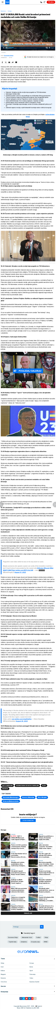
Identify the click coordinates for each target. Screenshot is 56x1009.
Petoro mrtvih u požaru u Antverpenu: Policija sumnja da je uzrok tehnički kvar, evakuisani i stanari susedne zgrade (19, 846)
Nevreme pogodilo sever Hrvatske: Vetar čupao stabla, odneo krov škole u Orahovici (46, 864)
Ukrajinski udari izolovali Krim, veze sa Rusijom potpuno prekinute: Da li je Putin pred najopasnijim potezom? (46, 890)
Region (41, 843)
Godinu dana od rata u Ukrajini (27, 785)
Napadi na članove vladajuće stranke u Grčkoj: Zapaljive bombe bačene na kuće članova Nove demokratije (19, 907)
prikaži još (28, 913)
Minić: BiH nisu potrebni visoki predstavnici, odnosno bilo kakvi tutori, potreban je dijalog (19, 890)
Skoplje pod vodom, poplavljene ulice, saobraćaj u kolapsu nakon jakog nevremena (18, 864)
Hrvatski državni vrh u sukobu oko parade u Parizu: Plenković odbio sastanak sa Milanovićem (47, 907)
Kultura (3, 970)
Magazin (3, 974)
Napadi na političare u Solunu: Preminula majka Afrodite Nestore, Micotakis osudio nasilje (46, 837)
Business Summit (34, 982)
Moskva (5, 788)
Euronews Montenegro (10, 797)
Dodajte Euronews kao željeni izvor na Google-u (39, 57)
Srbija (46, 937)
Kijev (44, 785)
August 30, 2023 (22, 721)
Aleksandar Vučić (27, 937)
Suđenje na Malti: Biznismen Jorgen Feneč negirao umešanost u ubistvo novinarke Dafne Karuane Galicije (18, 881)
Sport (31, 970)
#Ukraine (40, 568)
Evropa (10, 11)
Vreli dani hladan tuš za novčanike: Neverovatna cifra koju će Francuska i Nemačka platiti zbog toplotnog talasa (19, 855)
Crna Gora (4, 982)
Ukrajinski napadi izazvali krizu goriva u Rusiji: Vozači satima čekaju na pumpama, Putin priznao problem (18, 872)
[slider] (26, 45)
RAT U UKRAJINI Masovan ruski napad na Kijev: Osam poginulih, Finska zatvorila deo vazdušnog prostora (19, 837)
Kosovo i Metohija (28, 797)
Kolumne (3, 978)
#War (51, 568)
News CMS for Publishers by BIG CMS (28, 1008)
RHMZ (45, 942)
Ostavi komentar (28, 820)
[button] (28, 35)
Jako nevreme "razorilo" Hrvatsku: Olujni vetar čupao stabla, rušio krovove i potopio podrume (46, 846)
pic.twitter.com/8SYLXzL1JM (23, 570)
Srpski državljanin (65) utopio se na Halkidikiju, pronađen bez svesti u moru (46, 898)
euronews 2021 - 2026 (27, 1006)
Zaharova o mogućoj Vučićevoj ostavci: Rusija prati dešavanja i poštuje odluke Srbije (19, 898)
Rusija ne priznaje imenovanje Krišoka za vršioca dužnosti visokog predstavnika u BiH (47, 872)
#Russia (46, 568)
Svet (2, 967)
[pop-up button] (49, 47)
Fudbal (38, 937)
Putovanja (32, 974)
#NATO (10, 570)
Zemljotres (24, 942)
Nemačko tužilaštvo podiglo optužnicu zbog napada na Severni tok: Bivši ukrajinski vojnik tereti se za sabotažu (46, 881)
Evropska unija (35, 942)
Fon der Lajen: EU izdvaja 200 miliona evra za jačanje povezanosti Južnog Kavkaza (46, 855)
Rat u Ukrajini (7, 785)
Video (31, 978)
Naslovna (3, 11)
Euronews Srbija (8, 55)
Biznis (31, 967)
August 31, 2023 (20, 572)
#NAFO (5, 570)
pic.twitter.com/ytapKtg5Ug (21, 719)
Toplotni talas (12, 942)
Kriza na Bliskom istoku (11, 801)
